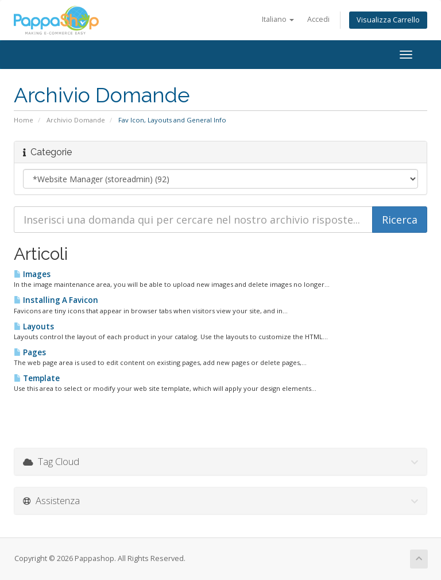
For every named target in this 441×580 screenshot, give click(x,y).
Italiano (278, 19)
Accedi (318, 19)
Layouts (34, 326)
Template (37, 378)
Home (23, 120)
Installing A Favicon (56, 300)
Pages (30, 352)
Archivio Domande (76, 120)
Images (32, 274)
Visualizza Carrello (388, 20)
